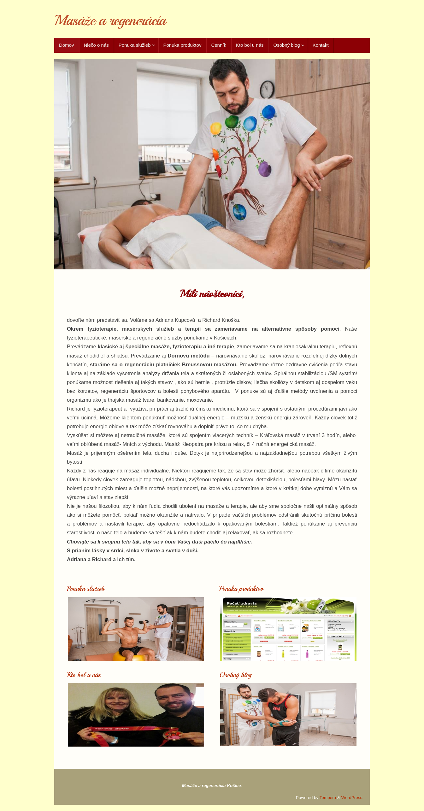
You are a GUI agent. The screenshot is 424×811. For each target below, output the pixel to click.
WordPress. (352, 797)
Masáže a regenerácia (109, 21)
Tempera (328, 797)
